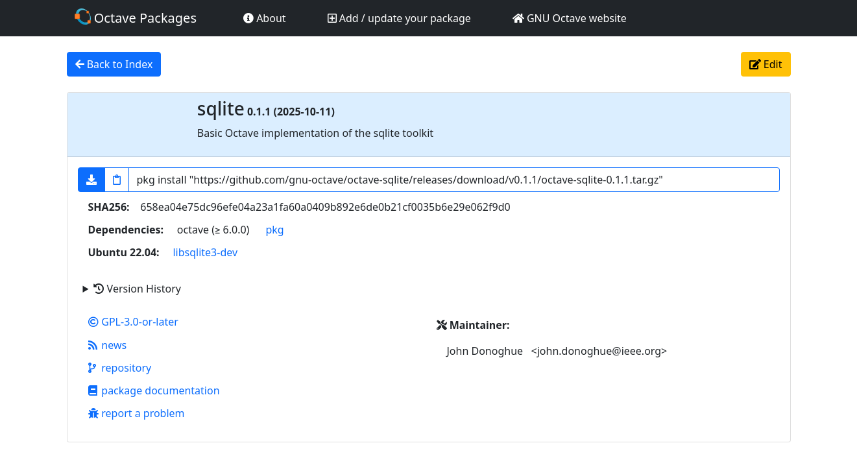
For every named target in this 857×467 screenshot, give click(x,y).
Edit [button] (765, 64)
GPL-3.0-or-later (133, 322)
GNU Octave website (570, 18)
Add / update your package (399, 18)
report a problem (136, 413)
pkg (274, 229)
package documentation (154, 390)
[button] (91, 179)
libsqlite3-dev (205, 252)
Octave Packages (136, 17)
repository (120, 368)
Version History (136, 288)
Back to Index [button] (114, 64)
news (107, 345)
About (264, 18)
